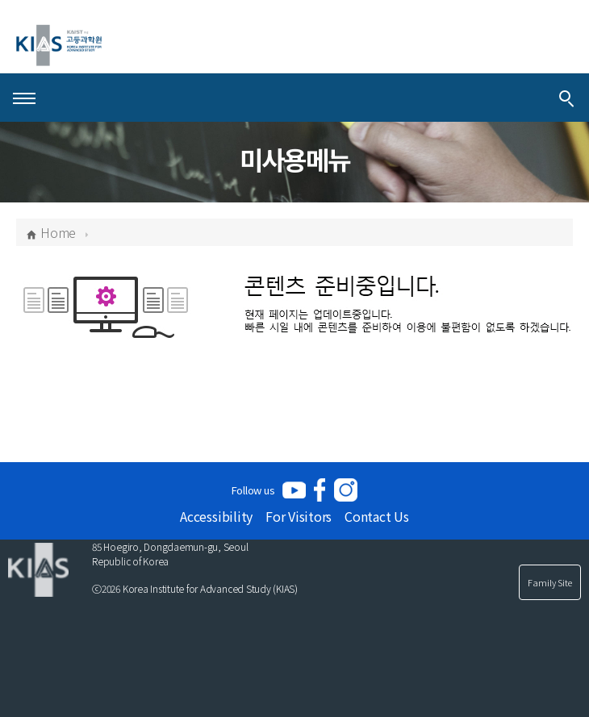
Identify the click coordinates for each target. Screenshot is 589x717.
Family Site (550, 582)
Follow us (253, 490)
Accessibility (216, 516)
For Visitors (298, 516)
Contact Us (377, 516)
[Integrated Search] (566, 97)
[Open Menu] (24, 98)
